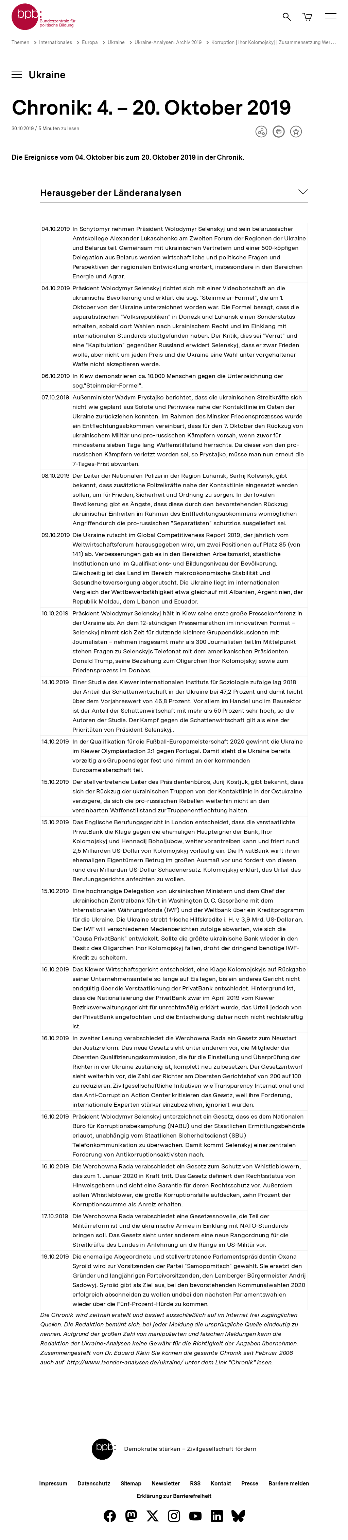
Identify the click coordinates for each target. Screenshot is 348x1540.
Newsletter (166, 1483)
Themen (20, 42)
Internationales (55, 42)
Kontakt (221, 1483)
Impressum (53, 1483)
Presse (249, 1483)
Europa (90, 42)
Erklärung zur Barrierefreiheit (174, 1496)
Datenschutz (93, 1483)
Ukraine (116, 42)
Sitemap (131, 1483)
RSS (195, 1483)
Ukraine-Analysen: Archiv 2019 (168, 42)
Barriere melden (288, 1483)
